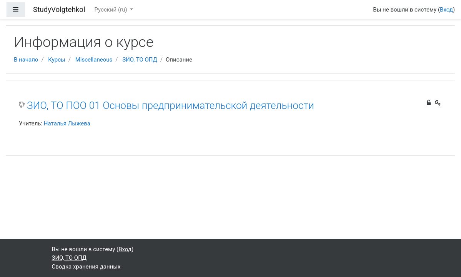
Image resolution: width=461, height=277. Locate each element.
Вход (446, 9)
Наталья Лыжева (67, 123)
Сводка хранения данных (86, 266)
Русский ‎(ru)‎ (112, 9)
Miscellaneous (94, 59)
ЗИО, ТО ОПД (139, 59)
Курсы (56, 59)
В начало (26, 59)
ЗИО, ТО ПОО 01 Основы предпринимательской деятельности (170, 105)
